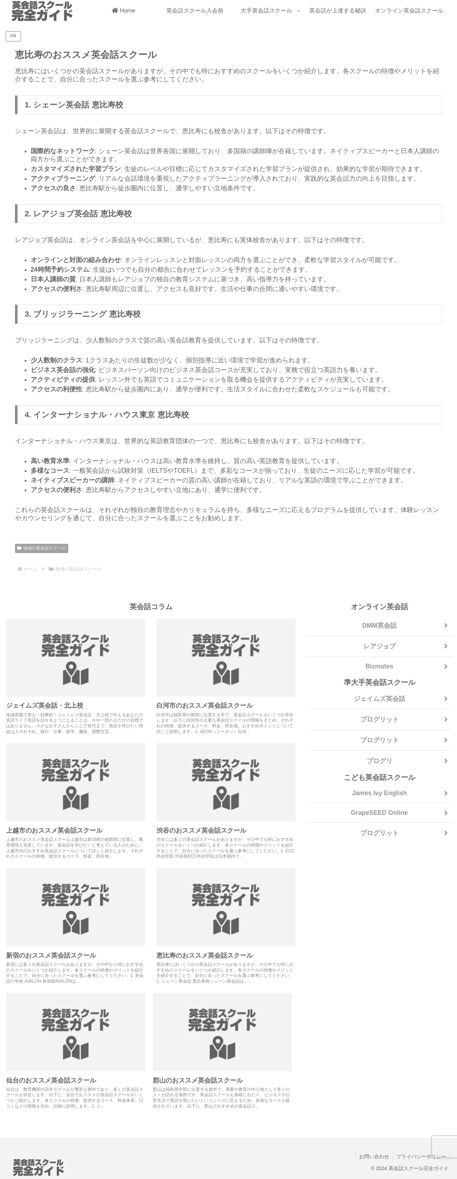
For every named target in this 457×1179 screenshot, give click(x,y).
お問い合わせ (373, 1156)
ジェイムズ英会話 (379, 698)
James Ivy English (379, 793)
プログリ (379, 760)
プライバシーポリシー (421, 1156)
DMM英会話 (379, 625)
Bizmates (379, 666)
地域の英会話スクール (41, 548)
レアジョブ (379, 646)
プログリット (379, 719)
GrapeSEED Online (379, 812)
